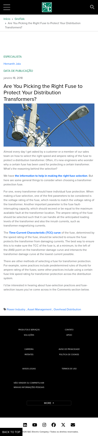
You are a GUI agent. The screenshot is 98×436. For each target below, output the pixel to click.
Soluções (29, 335)
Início (7, 19)
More (48, 403)
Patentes (29, 354)
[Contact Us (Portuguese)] (73, 425)
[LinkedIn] (25, 425)
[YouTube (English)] (34, 425)
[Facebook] (53, 425)
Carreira (28, 349)
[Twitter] (63, 425)
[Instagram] (44, 425)
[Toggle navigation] (7, 7)
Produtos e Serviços (29, 329)
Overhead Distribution (67, 309)
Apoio (69, 335)
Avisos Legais (29, 368)
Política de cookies (69, 354)
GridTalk (20, 19)
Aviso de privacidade (69, 349)
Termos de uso (69, 368)
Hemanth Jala (12, 64)
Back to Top (11, 432)
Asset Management (40, 309)
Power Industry (17, 309)
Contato (69, 329)
